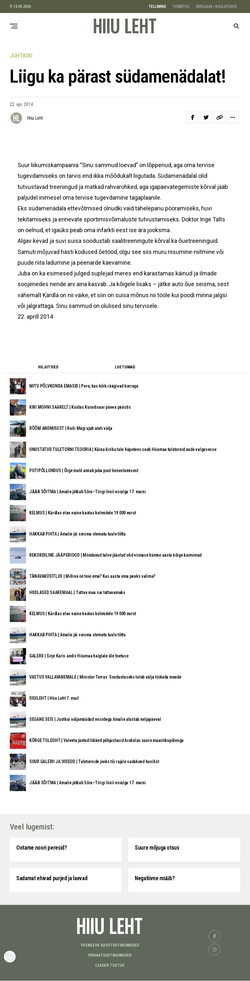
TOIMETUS (181, 6)
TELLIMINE (157, 6)
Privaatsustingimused (110, 955)
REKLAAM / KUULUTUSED (216, 6)
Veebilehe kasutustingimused (110, 945)
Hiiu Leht (35, 118)
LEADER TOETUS (109, 965)
